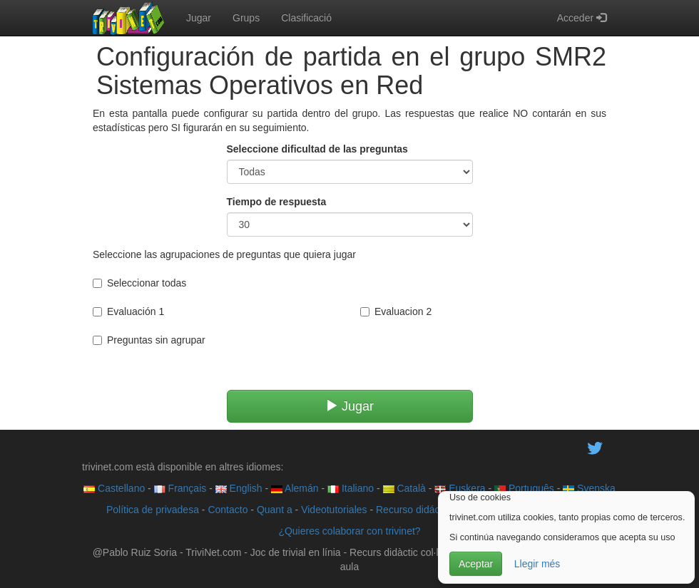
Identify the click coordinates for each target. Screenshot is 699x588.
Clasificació (306, 18)
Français (180, 488)
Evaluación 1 (128, 311)
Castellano (114, 488)
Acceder (581, 18)
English (238, 488)
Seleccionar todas (139, 283)
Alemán (295, 488)
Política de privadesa (152, 509)
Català (404, 488)
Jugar (198, 18)
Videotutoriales (334, 509)
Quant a (274, 509)
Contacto (228, 509)
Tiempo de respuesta (277, 201)
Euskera (459, 488)
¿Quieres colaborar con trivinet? (349, 531)
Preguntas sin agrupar (149, 340)
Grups (246, 18)
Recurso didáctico (415, 509)
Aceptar (476, 563)
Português (524, 488)
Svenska (589, 488)
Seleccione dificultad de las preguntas (317, 149)
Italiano (350, 488)
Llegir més (537, 563)
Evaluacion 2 (396, 311)
